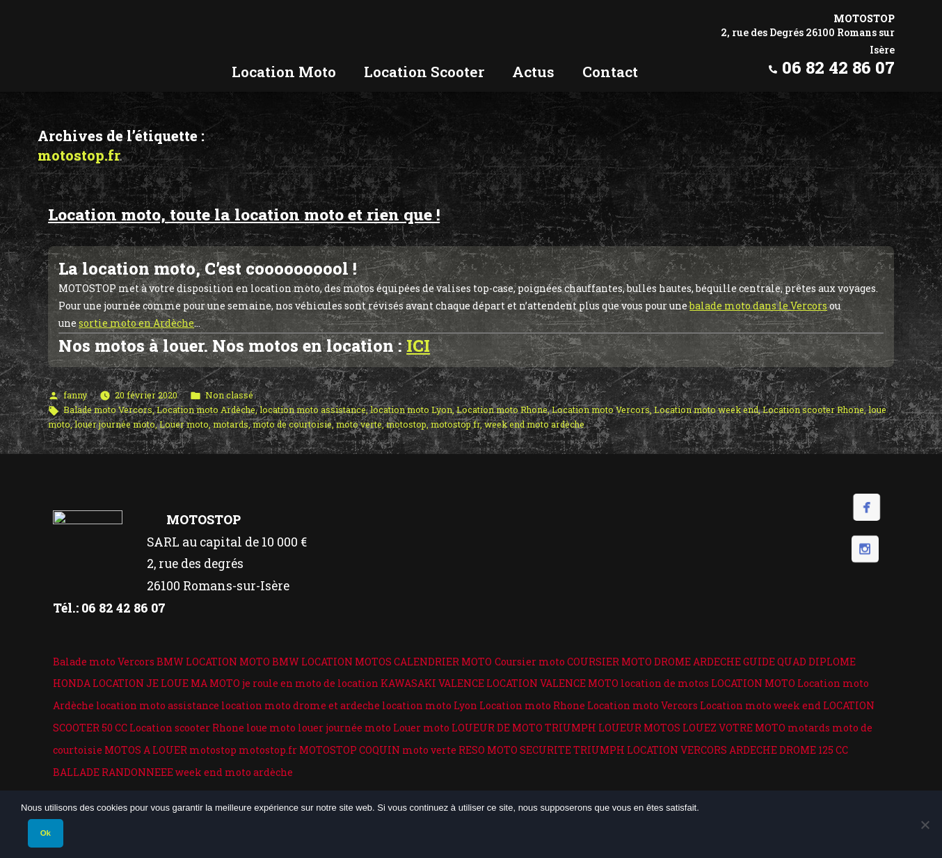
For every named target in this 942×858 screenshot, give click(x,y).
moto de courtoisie (292, 424)
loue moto (271, 727)
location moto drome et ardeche (300, 705)
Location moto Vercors (601, 409)
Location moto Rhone (502, 409)
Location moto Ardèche (206, 409)
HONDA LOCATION (98, 683)
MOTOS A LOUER (145, 749)
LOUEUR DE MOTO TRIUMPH (524, 727)
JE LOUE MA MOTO (193, 683)
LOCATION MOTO (753, 683)
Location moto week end (706, 409)
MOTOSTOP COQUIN (349, 749)
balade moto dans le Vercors (758, 305)
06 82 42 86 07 (838, 67)
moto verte (359, 424)
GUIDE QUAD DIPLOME (799, 661)
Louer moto (184, 424)
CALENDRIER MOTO (443, 661)
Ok (45, 833)
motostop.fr (455, 424)
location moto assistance (313, 409)
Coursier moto (530, 661)
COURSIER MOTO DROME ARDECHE (654, 661)
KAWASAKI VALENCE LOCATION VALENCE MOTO (499, 683)
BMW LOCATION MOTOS (332, 661)
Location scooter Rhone (813, 409)
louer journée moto (114, 424)
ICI (418, 345)
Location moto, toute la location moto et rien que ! (244, 214)
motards (230, 424)
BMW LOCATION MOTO (213, 661)
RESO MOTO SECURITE (514, 749)
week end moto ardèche (534, 424)
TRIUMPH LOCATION (625, 749)
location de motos (665, 683)
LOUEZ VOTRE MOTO (733, 727)
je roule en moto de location (310, 683)
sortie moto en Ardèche (136, 323)
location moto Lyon (411, 409)
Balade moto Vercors (107, 409)
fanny (75, 394)
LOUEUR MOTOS (639, 727)
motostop (406, 424)
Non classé (229, 394)
